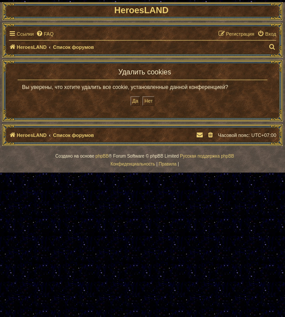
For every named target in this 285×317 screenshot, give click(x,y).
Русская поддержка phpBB (207, 156)
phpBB (102, 156)
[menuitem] (45, 34)
